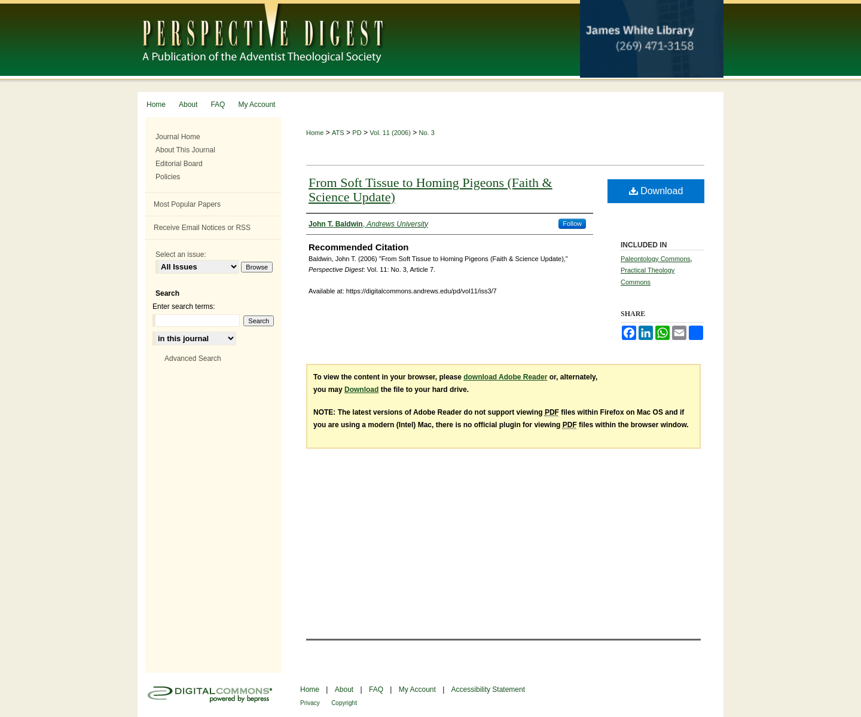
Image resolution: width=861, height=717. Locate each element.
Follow (572, 223)
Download (656, 191)
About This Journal (185, 150)
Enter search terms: (183, 306)
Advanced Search (192, 358)
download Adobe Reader (505, 377)
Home (314, 132)
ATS (338, 132)
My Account (417, 689)
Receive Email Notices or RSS (202, 227)
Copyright (344, 703)
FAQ (376, 689)
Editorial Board (179, 164)
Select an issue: (180, 254)
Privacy (310, 703)
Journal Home (177, 137)
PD (356, 132)
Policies (167, 177)
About (344, 689)
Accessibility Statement (488, 689)
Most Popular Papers (187, 204)
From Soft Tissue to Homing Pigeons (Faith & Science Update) (430, 189)
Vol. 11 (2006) (390, 132)
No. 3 (427, 132)
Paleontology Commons (656, 258)
